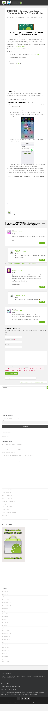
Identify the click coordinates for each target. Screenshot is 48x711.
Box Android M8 (7, 492)
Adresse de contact (10, 339)
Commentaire (8, 350)
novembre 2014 (7, 633)
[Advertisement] (26, 78)
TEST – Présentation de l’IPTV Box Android (12, 444)
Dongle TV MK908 (7, 506)
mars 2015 (5, 625)
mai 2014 (5, 645)
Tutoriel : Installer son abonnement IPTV (11, 449)
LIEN (38, 54)
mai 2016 (5, 591)
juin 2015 (5, 619)
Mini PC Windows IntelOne (9, 512)
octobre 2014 (6, 636)
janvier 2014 (6, 650)
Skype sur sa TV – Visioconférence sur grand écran (13, 447)
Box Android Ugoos (8, 495)
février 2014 (6, 647)
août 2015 (5, 614)
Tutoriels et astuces (8, 518)
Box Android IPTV (7, 490)
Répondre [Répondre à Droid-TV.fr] (42, 259)
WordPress (37, 702)
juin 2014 (5, 642)
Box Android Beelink (8, 487)
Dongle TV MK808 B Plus (9, 501)
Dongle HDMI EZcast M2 (31, 17)
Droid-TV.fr (21, 17)
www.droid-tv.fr (33, 694)
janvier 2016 (6, 599)
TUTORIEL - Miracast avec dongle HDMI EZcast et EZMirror (22, 263)
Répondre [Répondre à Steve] (42, 242)
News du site (6, 515)
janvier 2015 (6, 630)
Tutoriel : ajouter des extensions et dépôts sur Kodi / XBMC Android (17, 455)
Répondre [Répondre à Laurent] (42, 286)
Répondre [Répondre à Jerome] (42, 322)
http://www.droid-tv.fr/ (20, 46)
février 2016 (6, 597)
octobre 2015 (6, 608)
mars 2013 (5, 659)
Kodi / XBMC (6, 509)
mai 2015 (5, 622)
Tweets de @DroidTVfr (7, 436)
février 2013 (6, 661)
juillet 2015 (5, 616)
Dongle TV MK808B (8, 504)
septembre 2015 (7, 611)
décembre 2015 (7, 602)
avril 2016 (5, 594)
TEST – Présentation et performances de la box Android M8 (33, 382)
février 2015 (6, 628)
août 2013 (5, 653)
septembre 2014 (7, 639)
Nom (6, 334)
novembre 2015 (7, 605)
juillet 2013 (5, 656)
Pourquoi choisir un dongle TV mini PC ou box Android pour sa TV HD (20, 378)
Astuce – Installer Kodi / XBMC (9, 452)
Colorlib (27, 702)
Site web (7, 344)
